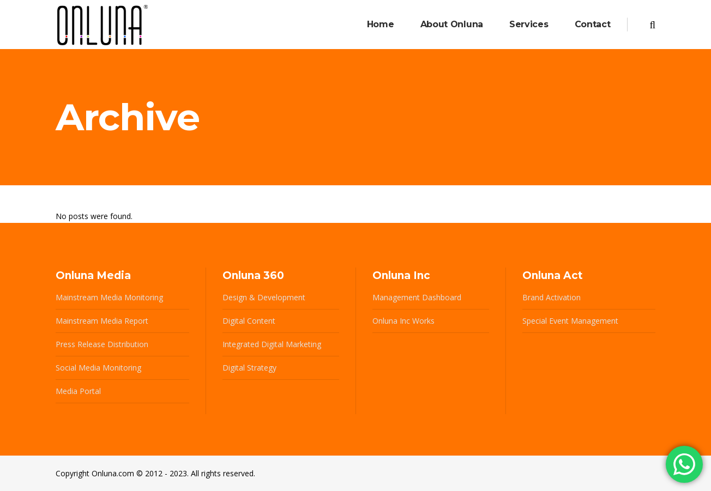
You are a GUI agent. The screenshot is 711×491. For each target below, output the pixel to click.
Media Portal (78, 391)
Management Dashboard (416, 297)
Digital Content (248, 321)
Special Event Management (570, 321)
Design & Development (263, 297)
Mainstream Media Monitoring (109, 297)
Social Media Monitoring (98, 367)
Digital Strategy (249, 367)
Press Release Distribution (102, 344)
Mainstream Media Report (102, 321)
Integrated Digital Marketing (271, 344)
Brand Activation (551, 297)
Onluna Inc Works (403, 321)
